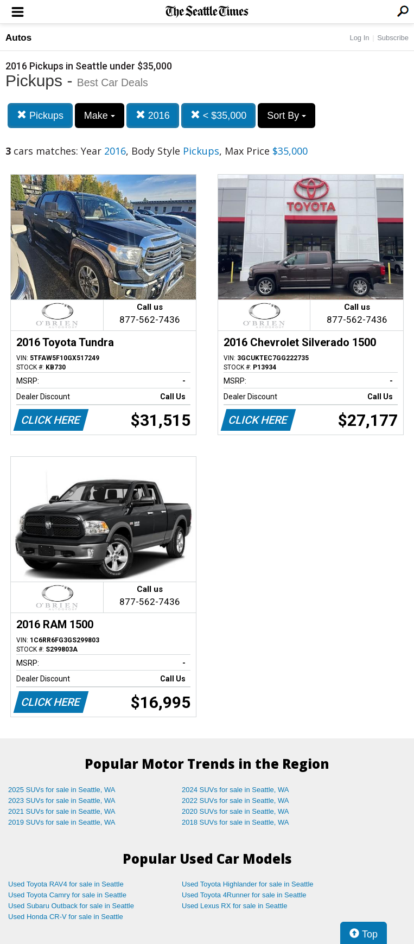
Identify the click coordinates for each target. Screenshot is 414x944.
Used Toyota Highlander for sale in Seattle (248, 884)
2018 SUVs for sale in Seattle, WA (235, 822)
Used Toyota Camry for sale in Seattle (67, 895)
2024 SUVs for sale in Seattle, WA (235, 790)
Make (99, 115)
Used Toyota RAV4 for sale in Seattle (66, 884)
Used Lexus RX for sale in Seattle (234, 906)
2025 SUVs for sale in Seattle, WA (62, 790)
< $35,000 (218, 115)
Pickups (40, 115)
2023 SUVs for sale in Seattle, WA (62, 800)
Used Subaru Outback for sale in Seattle (71, 906)
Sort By (286, 115)
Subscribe (393, 38)
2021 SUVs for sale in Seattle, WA (62, 811)
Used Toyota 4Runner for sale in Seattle (244, 895)
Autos (18, 38)
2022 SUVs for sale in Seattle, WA (235, 800)
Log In (359, 38)
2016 (153, 115)
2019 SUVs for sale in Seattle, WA (62, 822)
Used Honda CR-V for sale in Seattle (65, 917)
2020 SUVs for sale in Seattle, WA (235, 811)
